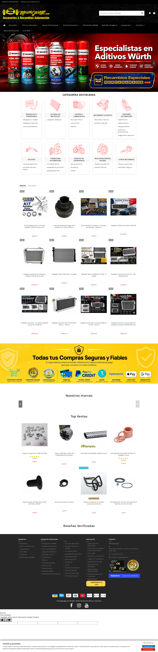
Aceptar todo (148, 646)
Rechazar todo (148, 649)
